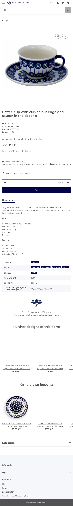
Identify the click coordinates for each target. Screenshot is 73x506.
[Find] (33, 10)
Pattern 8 (35, 262)
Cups (14, 132)
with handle (56, 267)
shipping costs (26, 151)
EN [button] (50, 2)
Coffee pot (35, 267)
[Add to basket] (4, 29)
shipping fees (26, 496)
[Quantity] (32, 182)
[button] (57, 3)
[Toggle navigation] (3, 1)
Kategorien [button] (8, 443)
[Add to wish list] (65, 36)
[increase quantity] (68, 182)
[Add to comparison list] (58, 36)
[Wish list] (62, 3)
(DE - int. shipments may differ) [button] (35, 164)
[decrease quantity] (5, 182)
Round (34, 273)
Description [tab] (8, 200)
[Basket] (68, 3)
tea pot (65, 267)
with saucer (46, 267)
